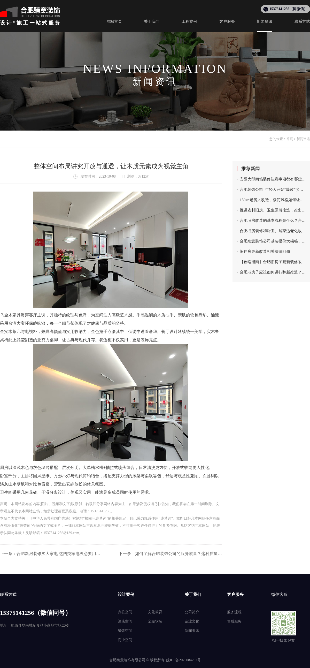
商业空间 (125, 640)
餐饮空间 (125, 631)
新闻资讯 (303, 139)
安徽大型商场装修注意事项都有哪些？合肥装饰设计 (273, 179)
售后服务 (234, 621)
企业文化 (192, 621)
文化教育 (155, 612)
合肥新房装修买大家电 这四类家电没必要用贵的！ (60, 553)
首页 (289, 139)
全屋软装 (155, 621)
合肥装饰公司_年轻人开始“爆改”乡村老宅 (273, 189)
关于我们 (193, 594)
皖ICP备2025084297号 (183, 660)
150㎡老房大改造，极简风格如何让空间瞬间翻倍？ (273, 200)
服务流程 (234, 612)
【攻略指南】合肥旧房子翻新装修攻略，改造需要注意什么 (273, 262)
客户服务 (235, 594)
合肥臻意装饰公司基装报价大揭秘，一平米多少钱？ (273, 241)
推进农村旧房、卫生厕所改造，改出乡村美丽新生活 (273, 210)
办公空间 (125, 612)
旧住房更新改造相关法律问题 (265, 251)
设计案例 (126, 594)
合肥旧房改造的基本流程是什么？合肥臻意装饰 (273, 220)
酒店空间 (125, 621)
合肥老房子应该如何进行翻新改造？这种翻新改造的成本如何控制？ (273, 272)
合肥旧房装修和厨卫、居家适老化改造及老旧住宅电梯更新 (273, 231)
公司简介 (192, 612)
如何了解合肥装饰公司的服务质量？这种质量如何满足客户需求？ (178, 553)
